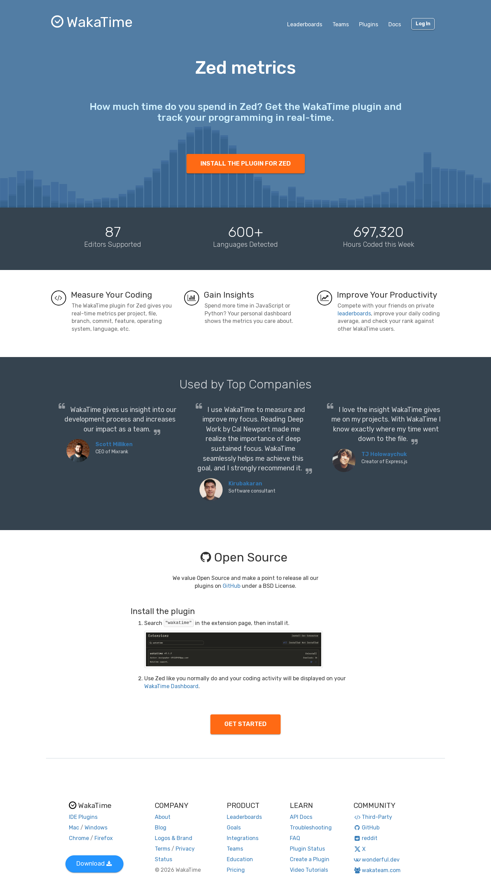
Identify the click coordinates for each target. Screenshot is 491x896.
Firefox (103, 838)
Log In (423, 24)
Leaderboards (304, 24)
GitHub (231, 586)
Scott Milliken (114, 444)
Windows (96, 827)
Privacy (185, 848)
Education (240, 859)
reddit (366, 838)
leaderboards (354, 313)
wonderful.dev (377, 859)
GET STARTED (245, 724)
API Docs (301, 817)
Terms (162, 848)
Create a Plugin (309, 859)
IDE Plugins (83, 817)
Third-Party (373, 817)
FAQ (295, 838)
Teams (340, 24)
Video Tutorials (309, 870)
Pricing (236, 870)
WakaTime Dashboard (171, 686)
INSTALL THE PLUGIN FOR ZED (245, 163)
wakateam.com (377, 870)
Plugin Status (307, 848)
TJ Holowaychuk (384, 454)
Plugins (368, 24)
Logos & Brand (173, 838)
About (162, 817)
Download (94, 863)
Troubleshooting (311, 827)
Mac (74, 827)
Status (163, 859)
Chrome (79, 838)
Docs (394, 24)
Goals (234, 827)
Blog (160, 827)
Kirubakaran (245, 483)
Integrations (242, 838)
